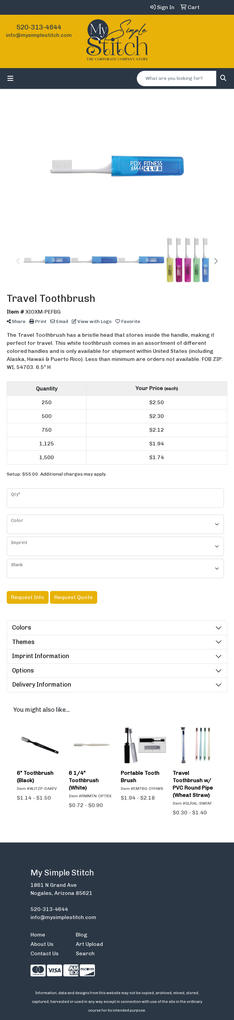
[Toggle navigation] (10, 78)
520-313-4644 (38, 27)
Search (85, 953)
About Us (42, 944)
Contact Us (45, 953)
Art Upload (89, 944)
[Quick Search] (177, 78)
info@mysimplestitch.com (39, 35)
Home (38, 934)
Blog (81, 934)
